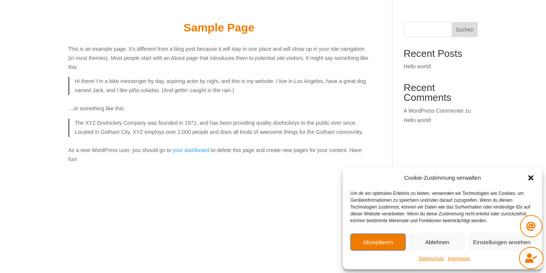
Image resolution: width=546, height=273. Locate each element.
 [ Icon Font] (531, 226)
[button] (531, 178)
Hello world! (417, 66)
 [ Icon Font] (531, 258)
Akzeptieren (378, 242)
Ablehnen (437, 242)
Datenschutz (431, 258)
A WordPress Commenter (434, 111)
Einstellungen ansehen (501, 242)
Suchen (465, 30)
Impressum (459, 258)
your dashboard (191, 150)
